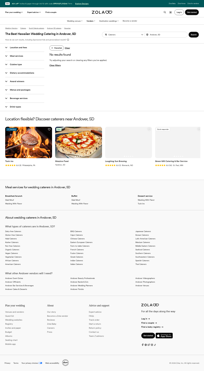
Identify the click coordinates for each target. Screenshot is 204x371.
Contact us (94, 332)
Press (49, 332)
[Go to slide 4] (31, 156)
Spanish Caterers (142, 260)
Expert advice (34, 12)
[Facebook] (142, 345)
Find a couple (50, 12)
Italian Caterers (76, 264)
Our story (51, 312)
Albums (8, 336)
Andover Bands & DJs (79, 282)
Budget (8, 332)
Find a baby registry (152, 327)
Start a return (95, 324)
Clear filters (55, 65)
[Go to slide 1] (24, 156)
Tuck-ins (141, 204)
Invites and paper (13, 328)
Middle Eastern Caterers (145, 246)
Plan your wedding (14, 12)
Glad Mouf (9, 200)
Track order (94, 320)
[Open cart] (170, 12)
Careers (51, 328)
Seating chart (11, 340)
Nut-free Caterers (12, 246)
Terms (70, 4)
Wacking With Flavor (13, 204)
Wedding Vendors (11, 28)
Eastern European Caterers (81, 242)
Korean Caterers (142, 235)
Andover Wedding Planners (81, 286)
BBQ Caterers (76, 231)
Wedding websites (13, 320)
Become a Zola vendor (57, 316)
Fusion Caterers (76, 253)
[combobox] (166, 35)
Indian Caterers (76, 260)
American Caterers (13, 264)
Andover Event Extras (14, 278)
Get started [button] (192, 12)
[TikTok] (155, 345)
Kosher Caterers (11, 242)
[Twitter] (149, 345)
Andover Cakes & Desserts (16, 289)
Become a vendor (130, 21)
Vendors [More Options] (91, 21)
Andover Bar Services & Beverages (19, 286)
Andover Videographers (145, 278)
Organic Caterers (12, 250)
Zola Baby (172, 3)
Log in (145, 318)
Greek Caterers (76, 257)
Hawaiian (67, 28)
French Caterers (77, 250)
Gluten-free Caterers (14, 235)
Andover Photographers (145, 282)
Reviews (51, 320)
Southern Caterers (143, 253)
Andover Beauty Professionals (82, 278)
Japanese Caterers (143, 231)
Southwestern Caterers (144, 257)
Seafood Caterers (142, 250)
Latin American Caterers (145, 239)
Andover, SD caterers (54, 28)
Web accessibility (52, 363)
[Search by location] (166, 34)
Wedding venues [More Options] (74, 21)
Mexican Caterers (142, 242)
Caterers (23, 28)
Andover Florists (77, 289)
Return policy (95, 328)
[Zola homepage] (102, 12)
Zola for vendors (193, 3)
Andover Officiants (13, 282)
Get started (148, 336)
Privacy (7, 363)
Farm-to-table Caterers (79, 246)
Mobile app (10, 344)
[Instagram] (152, 345)
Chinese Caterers (77, 239)
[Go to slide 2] (27, 156)
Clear (67, 48)
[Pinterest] (145, 345)
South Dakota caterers (36, 28)
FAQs (91, 316)
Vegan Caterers (11, 253)
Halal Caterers (11, 239)
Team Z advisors (96, 336)
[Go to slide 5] (33, 156)
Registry (9, 324)
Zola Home (181, 3)
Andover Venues (142, 286)
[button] (142, 34)
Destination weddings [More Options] (109, 21)
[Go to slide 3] (29, 156)
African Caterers (12, 260)
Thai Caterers (140, 264)
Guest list (9, 316)
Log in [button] (179, 12)
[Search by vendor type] (123, 34)
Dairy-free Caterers (13, 231)
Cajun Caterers (76, 235)
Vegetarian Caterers (13, 257)
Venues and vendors (14, 312)
